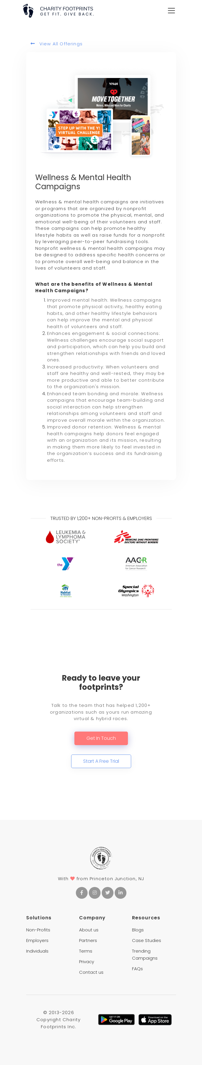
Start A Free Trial (101, 761)
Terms (85, 951)
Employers (37, 940)
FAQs (137, 969)
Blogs (138, 930)
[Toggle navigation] (171, 10)
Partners (88, 940)
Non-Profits (38, 930)
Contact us (91, 972)
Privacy (86, 961)
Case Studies (146, 940)
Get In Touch (101, 738)
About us (89, 930)
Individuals (37, 951)
